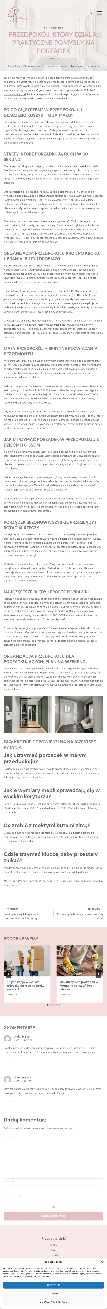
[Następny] (98, 974)
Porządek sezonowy (27, 522)
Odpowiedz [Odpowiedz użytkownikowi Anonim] (11, 1101)
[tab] (47, 1005)
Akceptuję (53, 1285)
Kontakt (53, 1255)
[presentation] (27, 960)
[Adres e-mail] (53, 1196)
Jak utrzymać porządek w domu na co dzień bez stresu (79, 985)
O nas (53, 1245)
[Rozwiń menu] (99, 12)
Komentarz (12, 1138)
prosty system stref (15, 94)
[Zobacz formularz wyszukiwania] (91, 12)
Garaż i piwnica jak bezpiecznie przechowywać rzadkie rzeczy (27, 913)
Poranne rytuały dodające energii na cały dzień (79, 913)
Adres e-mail (13, 1196)
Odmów (53, 1293)
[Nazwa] (53, 1181)
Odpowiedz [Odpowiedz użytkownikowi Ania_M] (11, 1060)
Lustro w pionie (65, 361)
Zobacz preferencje (53, 1301)
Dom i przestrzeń (53, 28)
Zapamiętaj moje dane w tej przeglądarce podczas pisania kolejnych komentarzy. (48, 1204)
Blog (53, 1250)
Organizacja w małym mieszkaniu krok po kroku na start (26, 985)
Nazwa (9, 1181)
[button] (102, 1262)
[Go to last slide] (8, 974)
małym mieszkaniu (57, 98)
